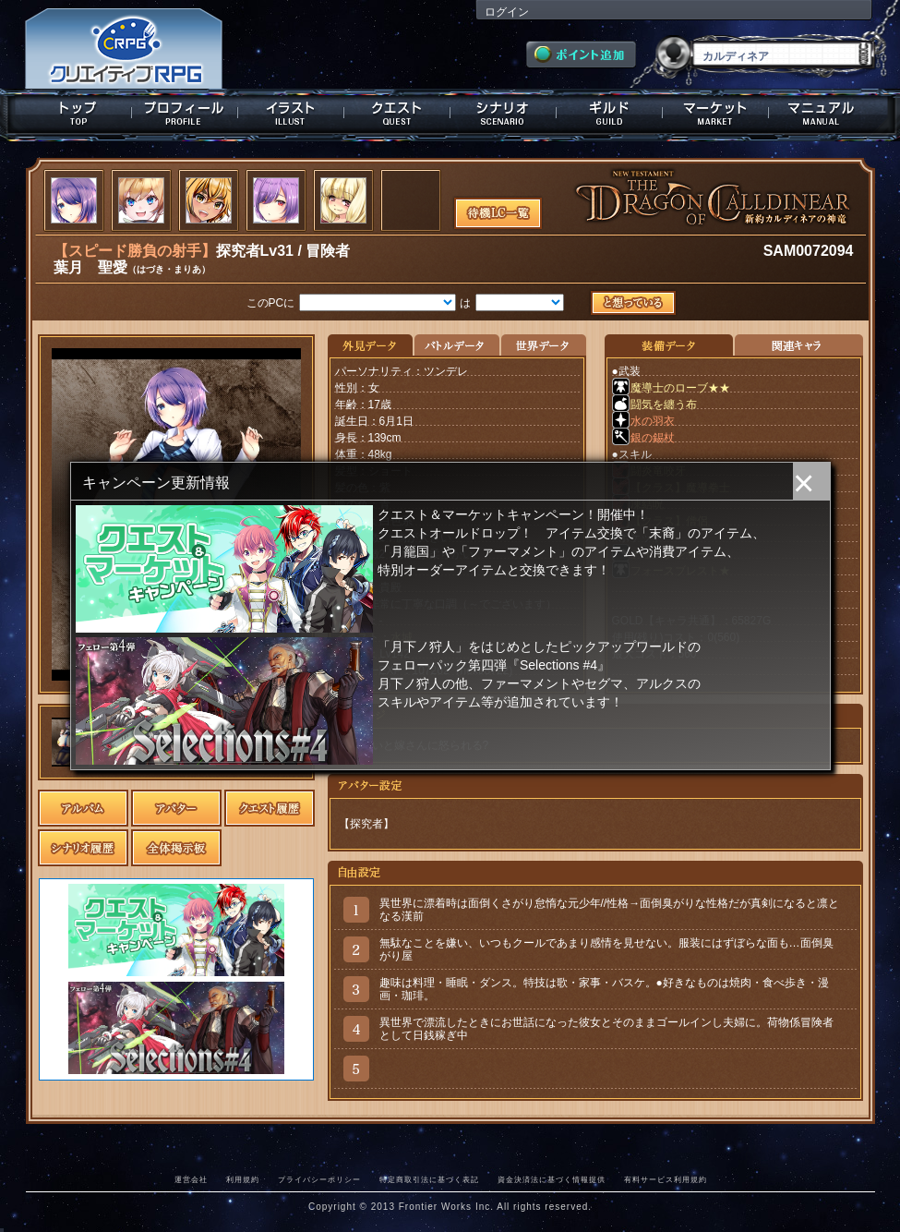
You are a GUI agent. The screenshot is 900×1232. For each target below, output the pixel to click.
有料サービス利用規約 (665, 1179)
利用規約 (242, 1179)
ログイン (507, 12)
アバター (176, 808)
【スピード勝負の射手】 (135, 251)
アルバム (83, 808)
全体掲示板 (176, 847)
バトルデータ (456, 345)
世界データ (542, 345)
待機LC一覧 (498, 211)
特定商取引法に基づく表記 (429, 1179)
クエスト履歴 (269, 808)
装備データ (669, 345)
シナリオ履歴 (83, 847)
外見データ (371, 345)
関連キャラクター (798, 345)
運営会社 (191, 1179)
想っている (636, 304)
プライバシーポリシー (319, 1179)
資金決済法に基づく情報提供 (552, 1179)
